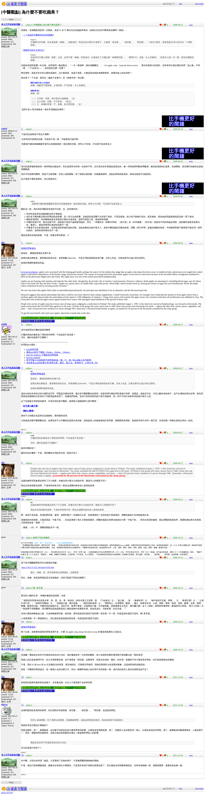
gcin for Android (33, 357)
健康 (14, 3)
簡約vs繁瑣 (28, 411)
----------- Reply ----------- (11, 19)
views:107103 (7, 793)
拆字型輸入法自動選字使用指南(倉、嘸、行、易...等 (50, 360)
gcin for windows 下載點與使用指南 (42, 355)
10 (22, 499)
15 (22, 649)
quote (191, 25)
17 (22, 705)
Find (180, 4)
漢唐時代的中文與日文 (33, 50)
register (201, 4)
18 (22, 755)
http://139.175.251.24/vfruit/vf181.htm (38, 567)
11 (22, 537)
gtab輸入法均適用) (83, 360)
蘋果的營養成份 (28, 248)
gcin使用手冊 (32, 349)
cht (8, 3)
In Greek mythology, (29, 272)
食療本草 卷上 (34, 90)
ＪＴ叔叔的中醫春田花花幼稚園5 (38, 35)
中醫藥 (22, 3)
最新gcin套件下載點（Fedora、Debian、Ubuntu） (48, 352)
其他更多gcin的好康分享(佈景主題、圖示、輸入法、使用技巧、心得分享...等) (62, 363)
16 (22, 677)
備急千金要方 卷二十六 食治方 (40, 82)
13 (22, 587)
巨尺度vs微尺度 (30, 406)
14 (22, 621)
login (196, 4)
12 (22, 557)
